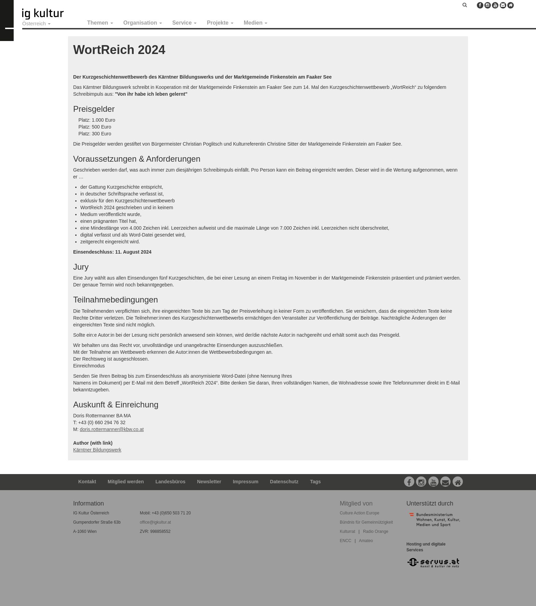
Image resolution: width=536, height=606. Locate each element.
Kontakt (87, 481)
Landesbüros (171, 481)
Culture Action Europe (359, 513)
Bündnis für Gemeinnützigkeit (366, 522)
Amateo (366, 540)
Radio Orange (375, 531)
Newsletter (209, 481)
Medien (256, 23)
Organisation (142, 23)
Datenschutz (284, 481)
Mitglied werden (126, 481)
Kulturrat (347, 531)
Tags (315, 481)
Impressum (245, 481)
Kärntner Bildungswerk (97, 450)
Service (184, 23)
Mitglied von (356, 503)
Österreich (36, 23)
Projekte (220, 23)
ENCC (345, 540)
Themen (100, 23)
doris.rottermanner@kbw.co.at (112, 429)
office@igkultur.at (155, 522)
